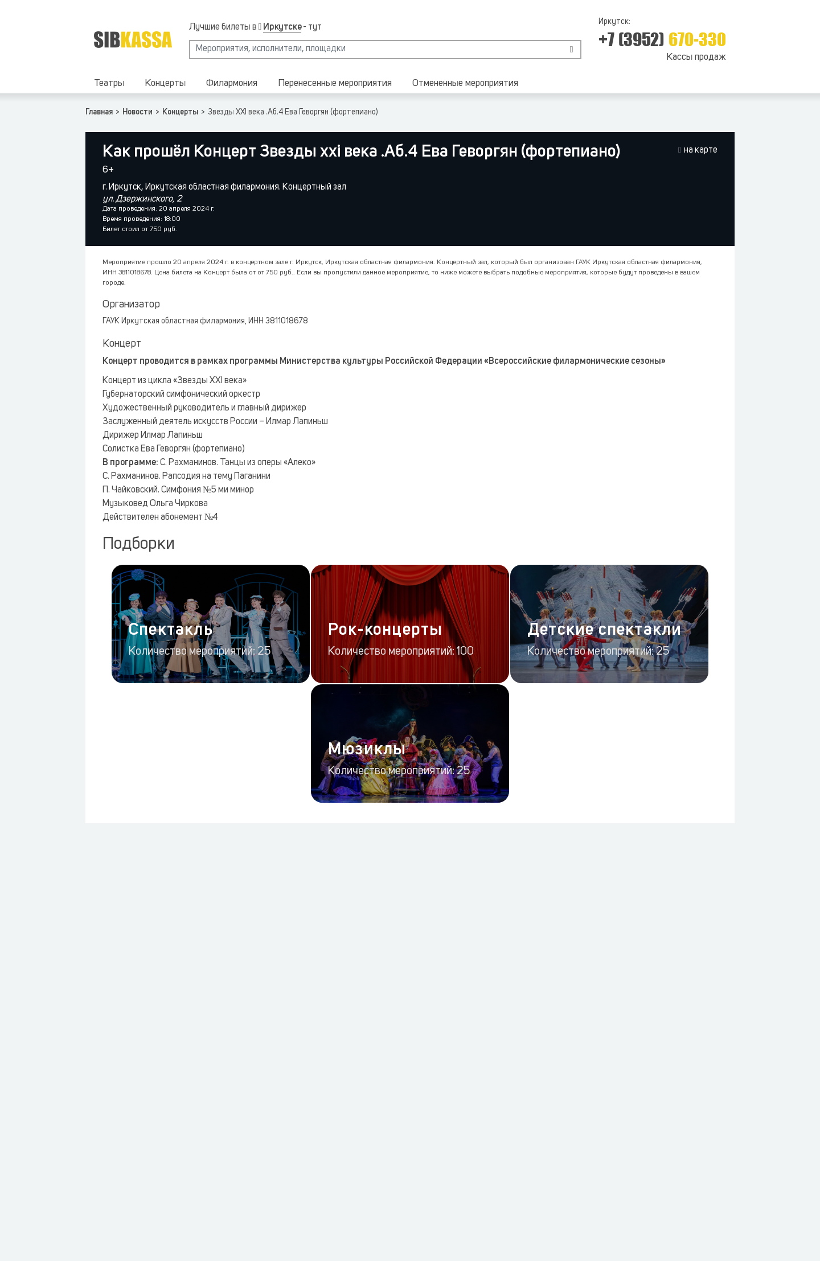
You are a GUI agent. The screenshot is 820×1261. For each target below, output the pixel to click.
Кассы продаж (696, 57)
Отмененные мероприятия (465, 83)
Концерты (165, 83)
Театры (109, 83)
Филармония (231, 83)
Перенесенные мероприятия (335, 83)
